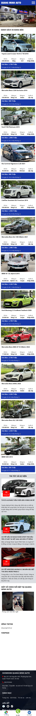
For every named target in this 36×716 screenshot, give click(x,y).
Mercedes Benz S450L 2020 (11, 384)
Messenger (29, 713)
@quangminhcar (6, 628)
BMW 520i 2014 (7, 457)
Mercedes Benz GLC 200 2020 (12, 420)
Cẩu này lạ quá (7, 612)
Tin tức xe (21, 698)
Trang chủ (5, 698)
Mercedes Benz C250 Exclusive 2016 (14, 90)
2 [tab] (19, 24)
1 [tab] (17, 24)
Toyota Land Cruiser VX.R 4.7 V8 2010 (15, 54)
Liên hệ (28, 698)
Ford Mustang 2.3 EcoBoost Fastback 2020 (16, 310)
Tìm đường (6, 713)
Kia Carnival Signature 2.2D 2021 (13, 164)
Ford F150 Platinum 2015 (11, 127)
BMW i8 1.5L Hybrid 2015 (11, 274)
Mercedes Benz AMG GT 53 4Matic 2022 (16, 347)
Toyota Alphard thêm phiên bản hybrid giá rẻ (17, 500)
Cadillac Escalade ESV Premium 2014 (15, 200)
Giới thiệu (13, 698)
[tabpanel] (18, 16)
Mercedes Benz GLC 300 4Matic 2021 (15, 237)
